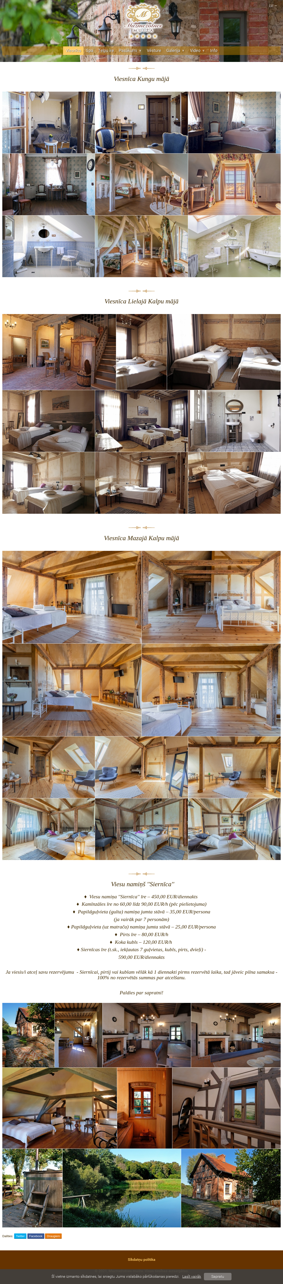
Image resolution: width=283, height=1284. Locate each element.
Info (213, 50)
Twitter (20, 1236)
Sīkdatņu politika (141, 1259)
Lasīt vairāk (191, 1276)
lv (273, 5)
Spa (89, 50)
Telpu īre (106, 50)
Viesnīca (73, 50)
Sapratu (217, 1276)
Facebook (35, 1236)
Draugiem (53, 1236)
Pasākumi (130, 50)
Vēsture (154, 50)
